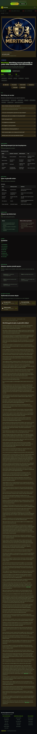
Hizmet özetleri (5, 254)
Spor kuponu (18, 726)
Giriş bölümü (4, 244)
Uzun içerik (4, 256)
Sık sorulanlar (5, 246)
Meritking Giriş (15, 3)
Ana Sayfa (2, 13)
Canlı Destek (30, 723)
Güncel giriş (18, 723)
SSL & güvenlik (18, 721)
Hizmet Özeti (30, 724)
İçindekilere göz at (16, 70)
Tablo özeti (4, 249)
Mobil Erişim (30, 721)
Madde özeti (4, 253)
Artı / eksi (4, 251)
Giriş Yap (23, 3)
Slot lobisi (18, 719)
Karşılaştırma (4, 248)
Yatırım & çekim (18, 717)
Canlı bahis (18, 724)
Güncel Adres (30, 719)
